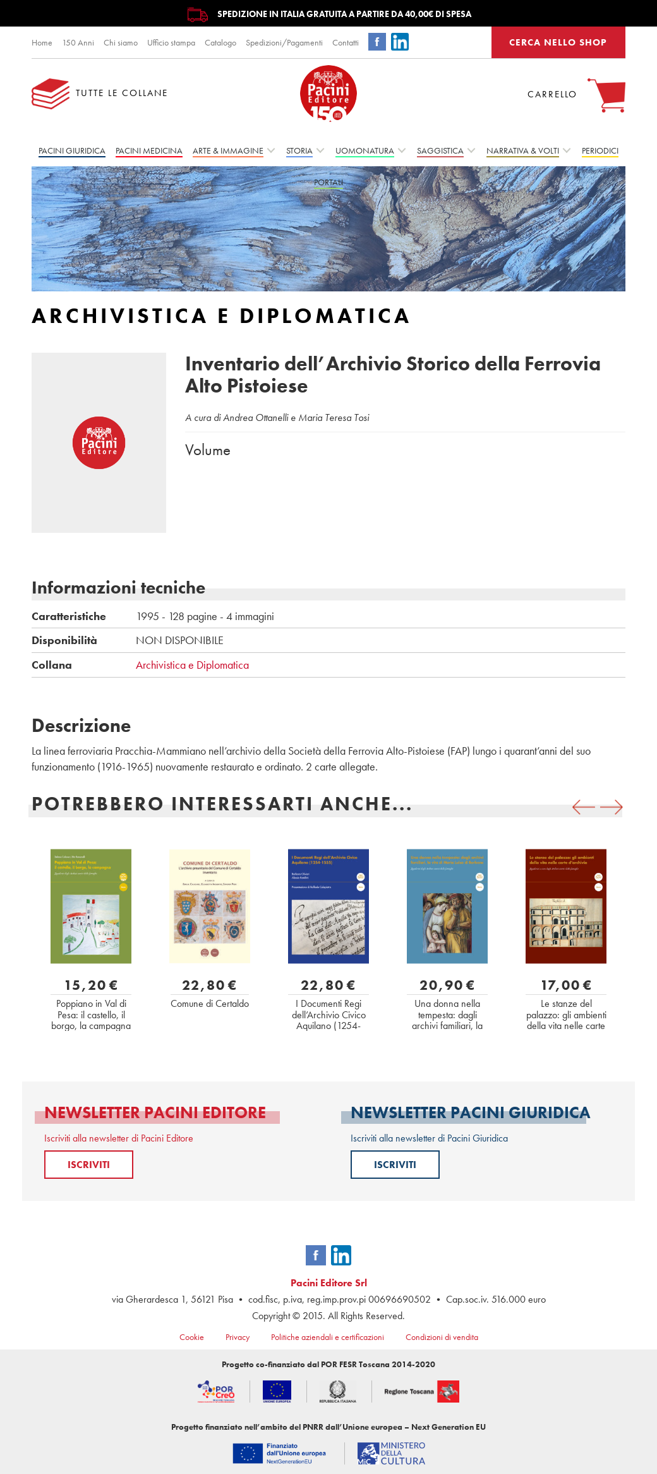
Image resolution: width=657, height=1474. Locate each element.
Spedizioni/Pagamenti (284, 42)
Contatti (345, 42)
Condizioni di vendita (442, 1337)
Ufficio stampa (171, 42)
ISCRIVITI (89, 1164)
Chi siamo (121, 42)
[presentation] (584, 807)
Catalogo (220, 42)
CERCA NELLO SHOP (558, 42)
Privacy (238, 1337)
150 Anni (78, 42)
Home (42, 42)
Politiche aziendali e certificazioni (327, 1337)
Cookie (191, 1337)
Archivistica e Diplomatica (192, 664)
